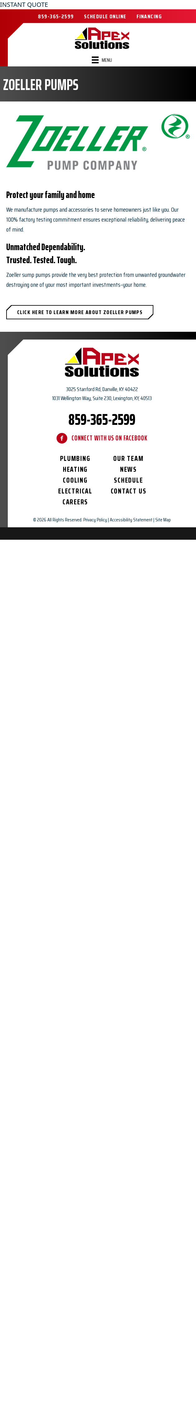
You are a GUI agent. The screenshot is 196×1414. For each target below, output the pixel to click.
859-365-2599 (101, 419)
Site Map (163, 520)
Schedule (128, 480)
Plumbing (75, 458)
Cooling (75, 480)
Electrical (75, 491)
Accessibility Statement (131, 520)
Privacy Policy (95, 520)
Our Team (128, 458)
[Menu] (102, 59)
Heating (75, 469)
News (128, 469)
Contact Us (129, 491)
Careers (75, 502)
